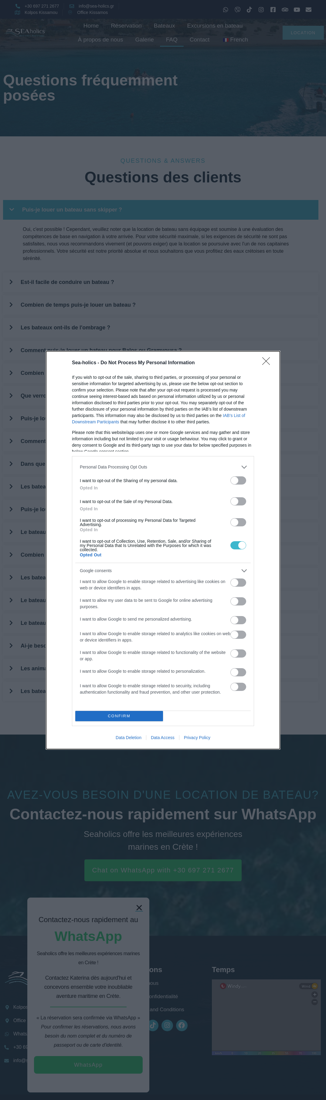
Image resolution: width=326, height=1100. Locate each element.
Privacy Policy (197, 737)
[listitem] (163, 467)
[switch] (238, 480)
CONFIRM (119, 716)
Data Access (163, 737)
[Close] (268, 363)
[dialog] (163, 550)
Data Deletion (128, 737)
